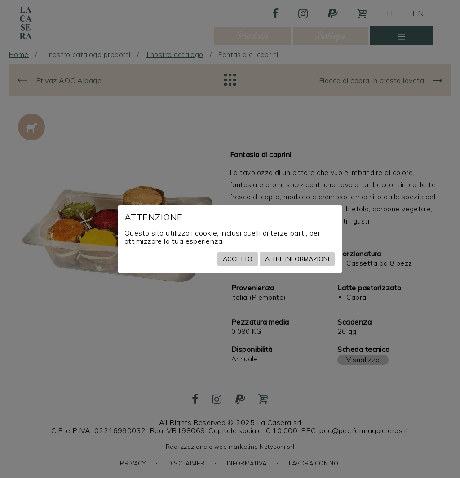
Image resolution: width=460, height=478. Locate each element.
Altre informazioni (297, 259)
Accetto (237, 259)
